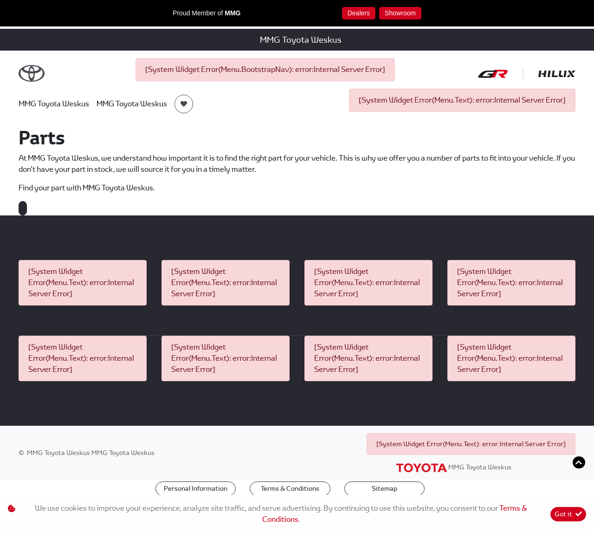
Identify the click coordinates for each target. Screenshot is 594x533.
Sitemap (384, 488)
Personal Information (195, 488)
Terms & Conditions (290, 488)
